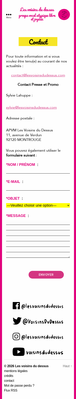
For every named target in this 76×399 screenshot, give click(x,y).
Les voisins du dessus (37, 10)
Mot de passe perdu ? (19, 385)
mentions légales (16, 371)
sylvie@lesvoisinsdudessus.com (31, 107)
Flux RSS (10, 390)
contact (9, 380)
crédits (8, 376)
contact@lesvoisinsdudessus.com (38, 75)
